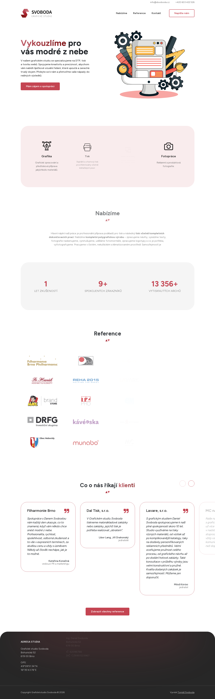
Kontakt (156, 13)
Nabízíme (121, 13)
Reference (139, 13)
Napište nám (181, 13)
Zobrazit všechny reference (107, 611)
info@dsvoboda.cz (160, 2)
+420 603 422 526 (184, 2)
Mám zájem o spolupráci (40, 86)
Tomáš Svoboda (186, 692)
